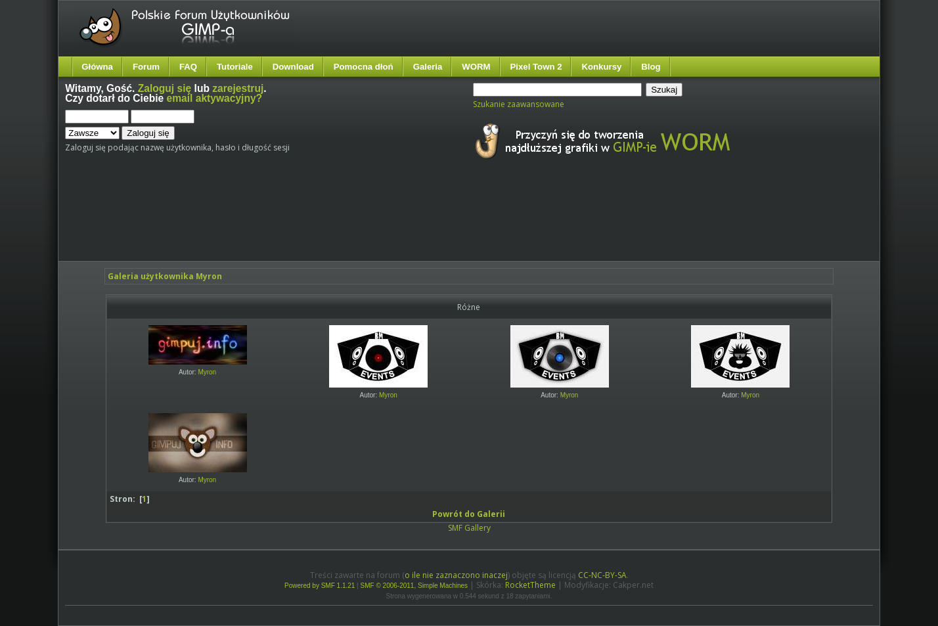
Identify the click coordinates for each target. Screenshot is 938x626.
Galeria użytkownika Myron (165, 276)
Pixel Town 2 (536, 67)
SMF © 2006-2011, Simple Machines (414, 585)
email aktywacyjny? (215, 98)
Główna (97, 67)
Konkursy (601, 67)
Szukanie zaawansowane (518, 104)
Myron (207, 372)
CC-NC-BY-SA (602, 575)
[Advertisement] (311, 222)
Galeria (428, 67)
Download (293, 67)
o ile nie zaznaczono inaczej (456, 575)
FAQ (188, 67)
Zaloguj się (164, 88)
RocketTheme (530, 585)
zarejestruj (237, 88)
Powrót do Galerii (468, 514)
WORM (476, 67)
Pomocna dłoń (363, 67)
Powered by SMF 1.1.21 (319, 585)
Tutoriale (235, 67)
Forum (146, 67)
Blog (650, 67)
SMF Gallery (469, 527)
